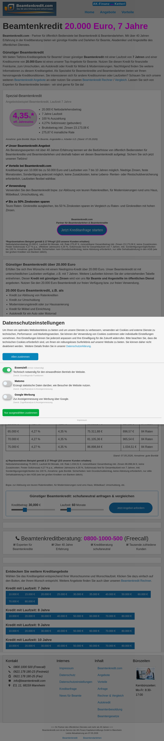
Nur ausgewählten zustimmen (20, 412)
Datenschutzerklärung (78, 346)
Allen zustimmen (20, 356)
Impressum (82, 420)
